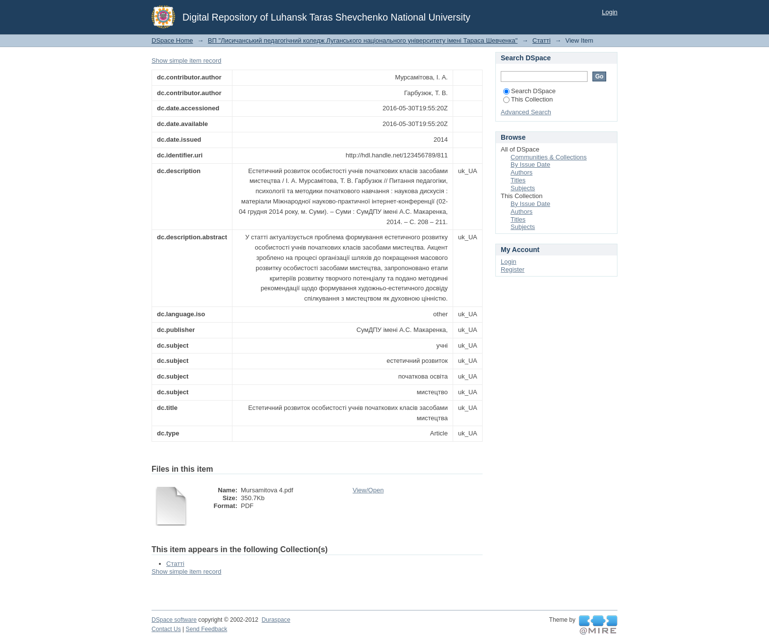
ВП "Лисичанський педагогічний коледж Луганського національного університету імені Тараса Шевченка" (363, 40)
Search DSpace (529, 91)
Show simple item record (186, 60)
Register (512, 269)
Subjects (523, 188)
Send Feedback (207, 629)
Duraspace (275, 619)
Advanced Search (526, 112)
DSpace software (174, 619)
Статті (542, 40)
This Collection (528, 99)
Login (609, 12)
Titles (518, 180)
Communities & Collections (549, 157)
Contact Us (166, 629)
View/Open (368, 490)
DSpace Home (172, 40)
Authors (522, 172)
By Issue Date (530, 164)
